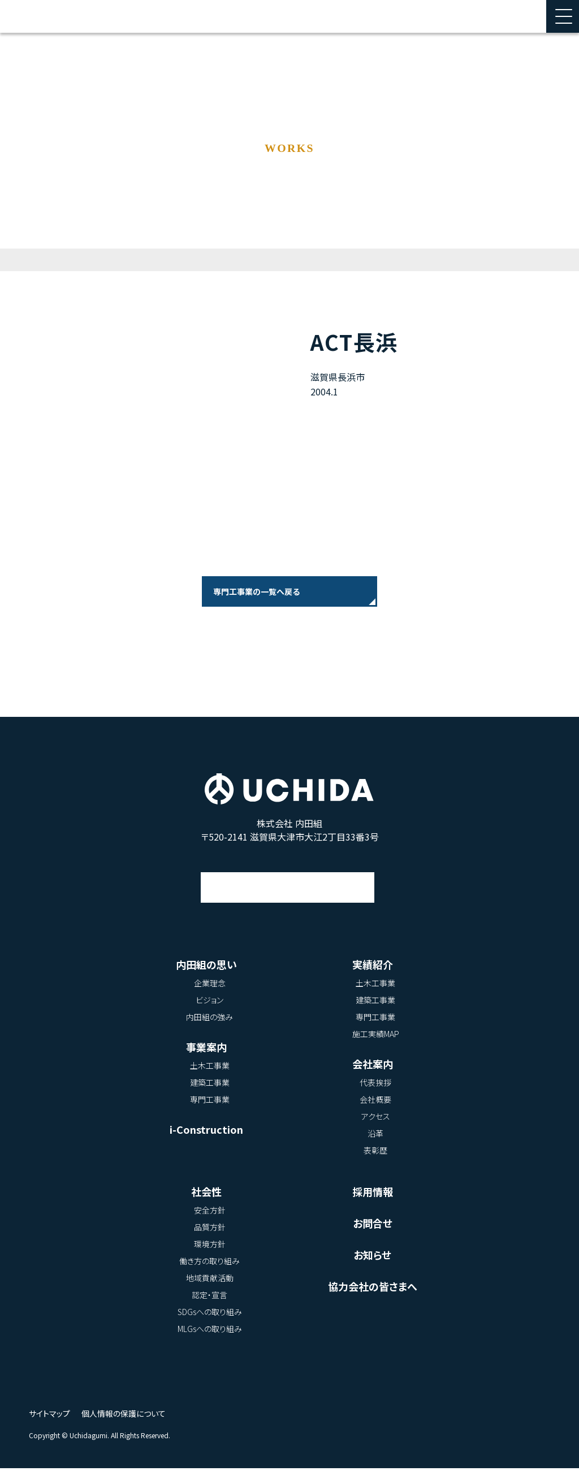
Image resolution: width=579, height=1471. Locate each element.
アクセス (288, 879)
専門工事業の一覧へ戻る (256, 591)
